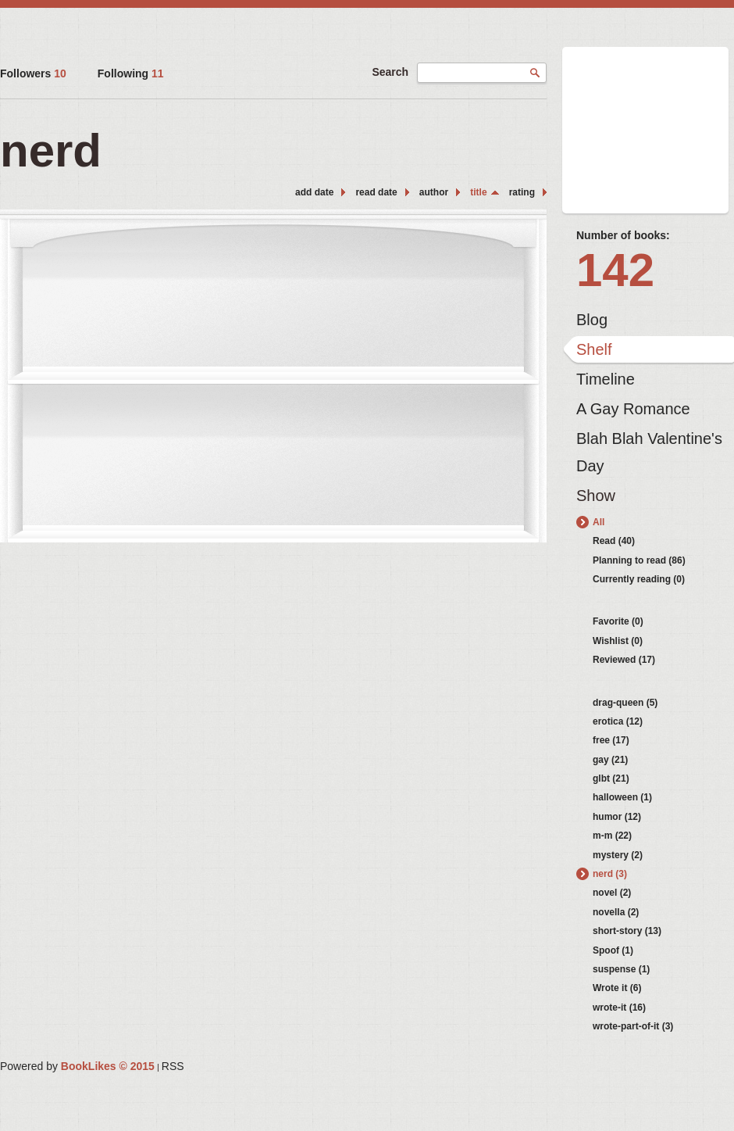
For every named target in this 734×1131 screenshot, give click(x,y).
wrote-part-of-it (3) (633, 1026)
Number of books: (623, 235)
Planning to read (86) (639, 560)
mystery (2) (618, 855)
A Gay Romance (633, 408)
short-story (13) (627, 930)
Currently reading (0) (639, 579)
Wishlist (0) (618, 640)
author (433, 192)
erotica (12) (618, 721)
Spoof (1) (613, 950)
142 (615, 270)
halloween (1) (622, 797)
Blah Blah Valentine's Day (649, 442)
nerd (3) (610, 873)
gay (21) (610, 759)
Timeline (605, 379)
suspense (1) (621, 969)
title (478, 192)
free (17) (611, 740)
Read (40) (614, 540)
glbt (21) (611, 778)
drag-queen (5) (625, 702)
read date (376, 192)
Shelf (594, 349)
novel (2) (612, 892)
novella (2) (616, 912)
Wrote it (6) (617, 987)
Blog (592, 319)
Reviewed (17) (624, 659)
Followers (33, 73)
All (598, 522)
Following (131, 73)
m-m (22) (612, 835)
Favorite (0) (618, 621)
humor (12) (617, 816)
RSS (173, 1066)
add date (314, 192)
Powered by (77, 1066)
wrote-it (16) (619, 1007)
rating (522, 192)
